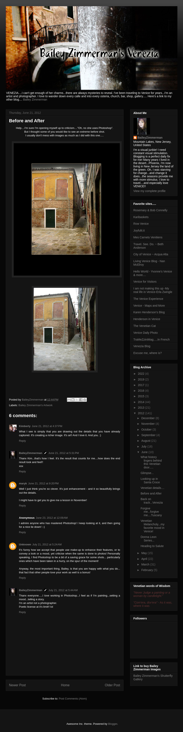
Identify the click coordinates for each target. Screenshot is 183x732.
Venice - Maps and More (149, 305)
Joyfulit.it (139, 230)
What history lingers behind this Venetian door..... (151, 462)
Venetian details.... (152, 488)
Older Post (112, 685)
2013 (141, 407)
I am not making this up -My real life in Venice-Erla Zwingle (152, 290)
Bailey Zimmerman (35, 99)
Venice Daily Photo (145, 332)
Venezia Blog (141, 346)
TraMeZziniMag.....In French (151, 339)
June (144, 452)
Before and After (151, 493)
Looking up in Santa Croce (150, 480)
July (144, 446)
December (148, 418)
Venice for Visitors (145, 281)
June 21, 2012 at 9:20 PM (43, 483)
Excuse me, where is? (147, 353)
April (144, 558)
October (147, 429)
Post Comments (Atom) (73, 698)
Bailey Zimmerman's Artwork (35, 405)
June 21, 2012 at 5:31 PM (63, 453)
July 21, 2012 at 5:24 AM (47, 544)
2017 (141, 385)
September (148, 435)
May (144, 553)
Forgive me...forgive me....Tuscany (151, 512)
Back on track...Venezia (152, 500)
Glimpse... (147, 473)
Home (65, 685)
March (145, 564)
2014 (141, 402)
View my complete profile (149, 191)
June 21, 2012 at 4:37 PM (47, 426)
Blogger (112, 723)
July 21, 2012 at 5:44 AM (63, 590)
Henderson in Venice (146, 319)
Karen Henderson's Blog (149, 312)
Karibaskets (141, 217)
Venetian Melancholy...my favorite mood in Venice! (152, 526)
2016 (141, 390)
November (148, 423)
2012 (141, 413)
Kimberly (25, 426)
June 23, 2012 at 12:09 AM (52, 517)
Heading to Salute (152, 546)
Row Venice (141, 223)
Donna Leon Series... (148, 538)
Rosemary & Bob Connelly (150, 210)
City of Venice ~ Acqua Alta (150, 254)
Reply (22, 440)
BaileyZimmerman (30, 453)
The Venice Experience (148, 298)
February (147, 570)
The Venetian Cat (144, 326)
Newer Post (17, 685)
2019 (141, 379)
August (146, 440)
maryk (23, 483)
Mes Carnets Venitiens (147, 237)
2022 (141, 373)
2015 (141, 396)
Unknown (25, 544)
